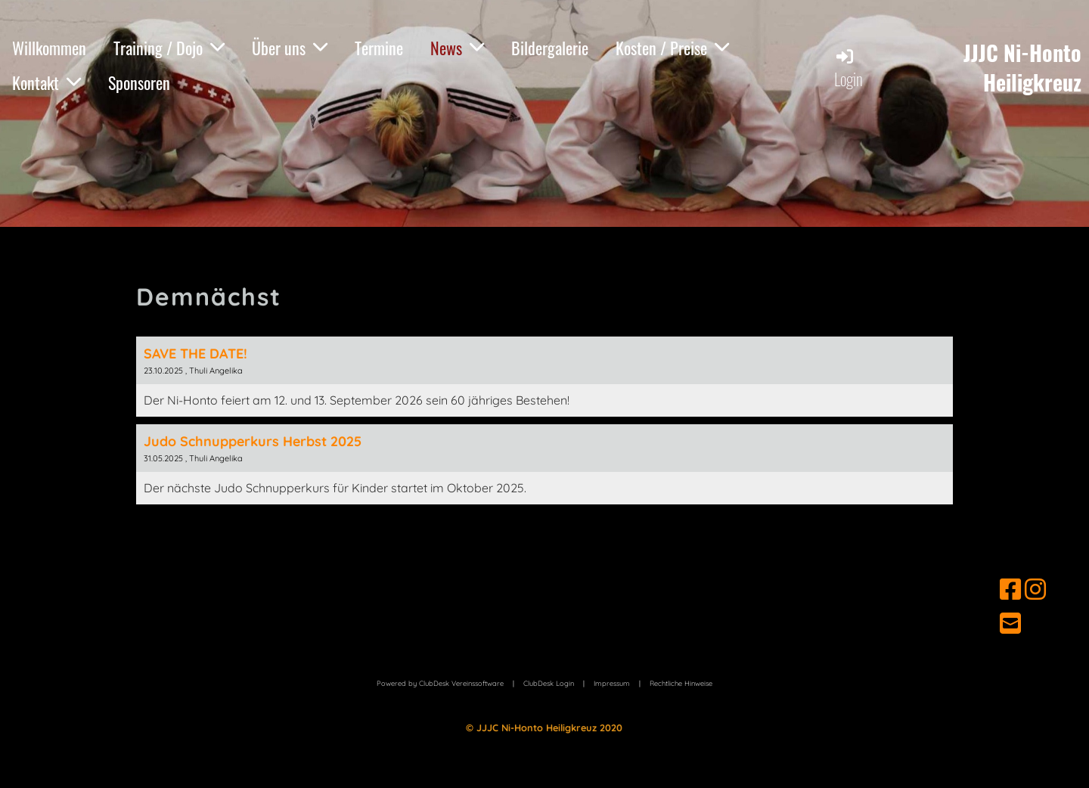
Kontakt (46, 82)
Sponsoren (139, 82)
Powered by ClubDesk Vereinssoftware (440, 683)
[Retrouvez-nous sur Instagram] (1035, 589)
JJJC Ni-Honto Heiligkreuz (1022, 67)
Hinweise (681, 683)
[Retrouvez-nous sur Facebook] (1010, 589)
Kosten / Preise (672, 48)
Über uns (289, 48)
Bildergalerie (549, 48)
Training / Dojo (169, 48)
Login (848, 68)
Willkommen (49, 48)
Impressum (612, 683)
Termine (379, 48)
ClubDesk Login (548, 683)
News (457, 48)
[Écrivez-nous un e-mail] (1010, 623)
